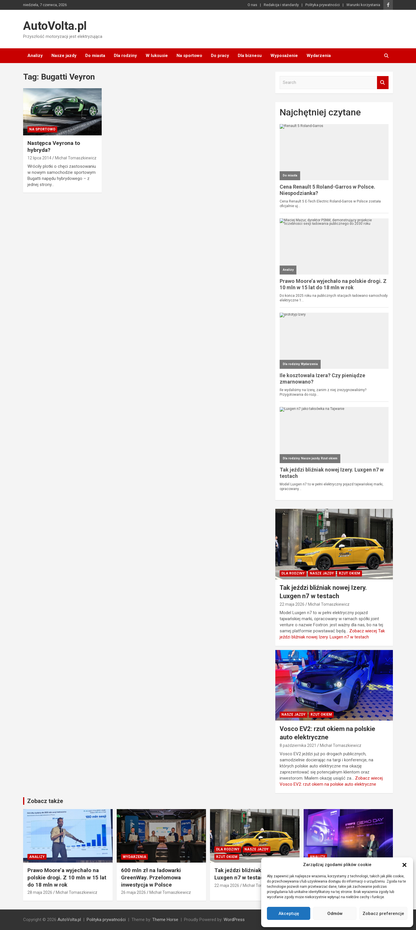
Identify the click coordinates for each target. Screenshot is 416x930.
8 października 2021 (298, 745)
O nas (252, 5)
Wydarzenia (319, 55)
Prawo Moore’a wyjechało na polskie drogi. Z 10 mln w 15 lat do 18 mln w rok (66, 877)
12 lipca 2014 (39, 158)
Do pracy (220, 55)
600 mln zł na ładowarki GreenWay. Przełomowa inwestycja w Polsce (151, 877)
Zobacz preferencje (383, 913)
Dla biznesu (250, 55)
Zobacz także (45, 801)
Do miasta (95, 55)
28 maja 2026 (39, 892)
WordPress (234, 919)
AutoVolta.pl (55, 26)
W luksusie (157, 55)
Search (383, 82)
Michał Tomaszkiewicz (75, 158)
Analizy (35, 55)
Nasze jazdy (64, 55)
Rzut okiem (349, 573)
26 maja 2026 (133, 892)
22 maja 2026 (292, 604)
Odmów (335, 913)
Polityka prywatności (322, 5)
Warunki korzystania (363, 5)
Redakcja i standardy (281, 5)
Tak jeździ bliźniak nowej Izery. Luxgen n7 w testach (253, 874)
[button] (404, 865)
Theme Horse (165, 919)
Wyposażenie (284, 55)
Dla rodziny (125, 55)
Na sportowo (189, 55)
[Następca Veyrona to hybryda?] (62, 111)
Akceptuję (288, 913)
